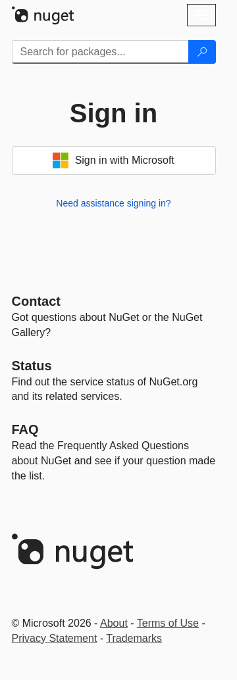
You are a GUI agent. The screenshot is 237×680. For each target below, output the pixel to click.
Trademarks (134, 638)
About (114, 623)
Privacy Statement (54, 638)
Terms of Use (168, 623)
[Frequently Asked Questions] (25, 429)
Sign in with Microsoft (113, 160)
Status (32, 365)
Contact (36, 301)
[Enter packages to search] (100, 52)
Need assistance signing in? (113, 203)
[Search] (202, 52)
